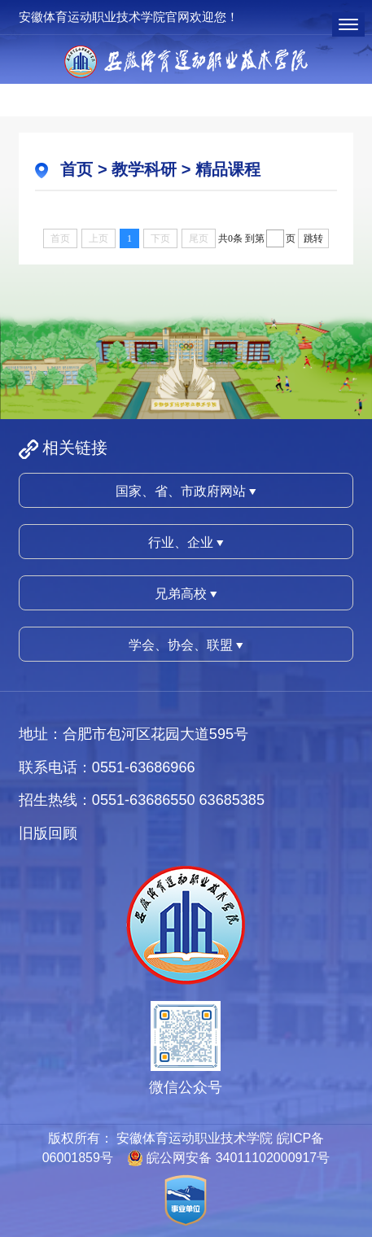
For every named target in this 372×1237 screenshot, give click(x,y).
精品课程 (227, 169)
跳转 (313, 238)
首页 (76, 169)
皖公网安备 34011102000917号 (238, 1158)
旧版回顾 (48, 833)
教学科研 (144, 169)
